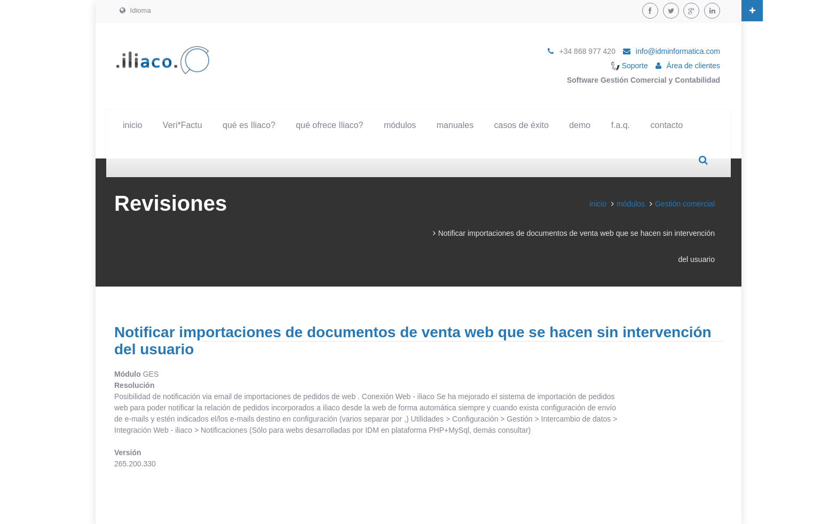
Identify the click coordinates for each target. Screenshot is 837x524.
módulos (400, 125)
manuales (455, 125)
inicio (132, 125)
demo (579, 125)
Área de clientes (693, 65)
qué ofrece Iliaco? (329, 125)
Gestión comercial (685, 204)
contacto (667, 125)
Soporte (629, 65)
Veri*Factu (182, 125)
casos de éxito (521, 125)
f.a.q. (620, 125)
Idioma (135, 10)
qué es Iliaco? (249, 125)
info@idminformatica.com (678, 51)
